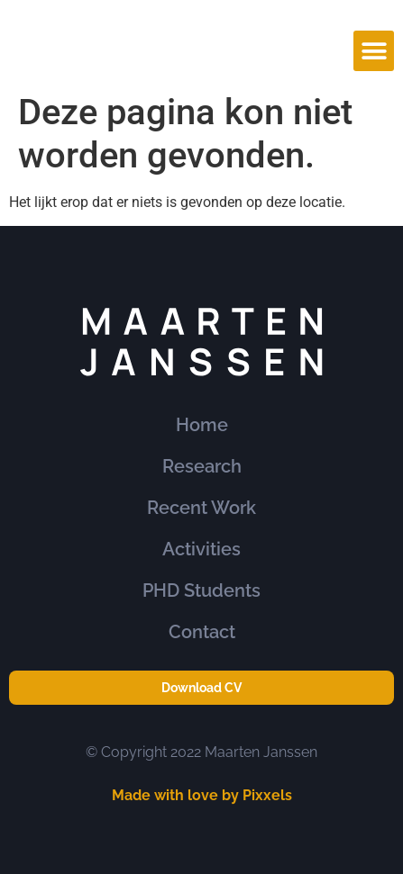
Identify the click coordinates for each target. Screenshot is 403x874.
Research (202, 466)
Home (202, 425)
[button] (373, 51)
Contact (202, 632)
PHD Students (201, 590)
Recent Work (201, 507)
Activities (201, 549)
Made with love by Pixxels (202, 795)
